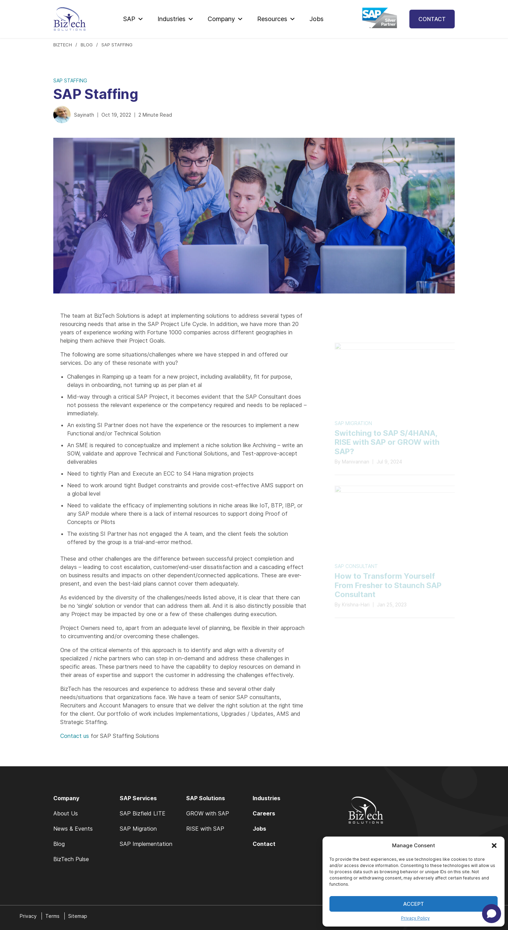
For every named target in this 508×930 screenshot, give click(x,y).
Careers (264, 813)
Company (225, 19)
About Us (65, 813)
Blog (87, 44)
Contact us (74, 735)
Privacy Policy (415, 918)
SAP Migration (138, 828)
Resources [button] (276, 19)
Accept (413, 904)
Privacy (28, 916)
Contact (432, 19)
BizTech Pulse (71, 859)
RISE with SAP (205, 828)
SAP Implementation (146, 843)
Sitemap (77, 916)
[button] (494, 845)
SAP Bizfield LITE (142, 813)
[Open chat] (491, 913)
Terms (52, 916)
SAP (133, 19)
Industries (175, 19)
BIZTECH (62, 44)
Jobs (316, 18)
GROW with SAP (207, 813)
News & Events (73, 828)
